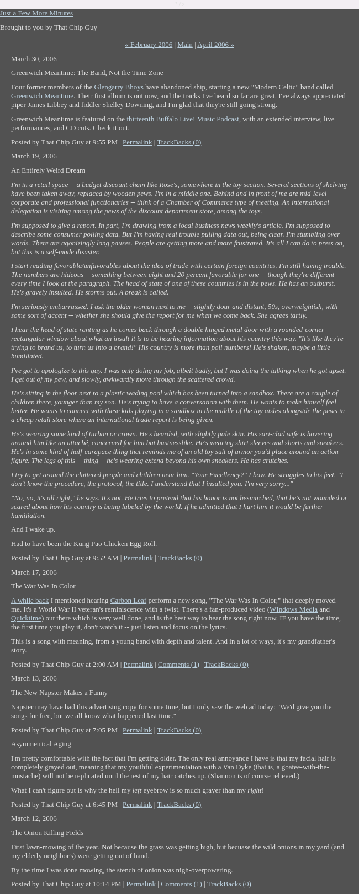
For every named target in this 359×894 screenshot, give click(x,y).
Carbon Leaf (128, 600)
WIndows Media (294, 609)
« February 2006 (148, 44)
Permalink (137, 142)
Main (184, 44)
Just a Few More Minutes (36, 13)
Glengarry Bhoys (119, 87)
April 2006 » (215, 44)
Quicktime (26, 618)
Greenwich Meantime (42, 96)
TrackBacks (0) (179, 142)
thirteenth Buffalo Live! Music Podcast (182, 119)
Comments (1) (178, 664)
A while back (30, 600)
